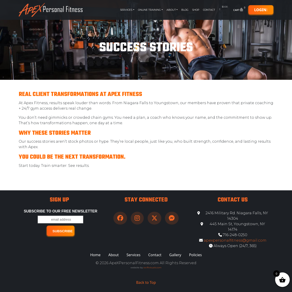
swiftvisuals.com (152, 267)
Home (95, 254)
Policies (195, 254)
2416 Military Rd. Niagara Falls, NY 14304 (232, 216)
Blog (184, 9)
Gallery (175, 254)
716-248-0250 (232, 235)
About (171, 9)
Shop (195, 9)
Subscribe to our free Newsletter (60, 211)
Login (261, 9)
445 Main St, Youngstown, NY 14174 (233, 227)
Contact (209, 9)
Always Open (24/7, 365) (233, 246)
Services (126, 9)
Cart (239, 10)
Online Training (149, 9)
